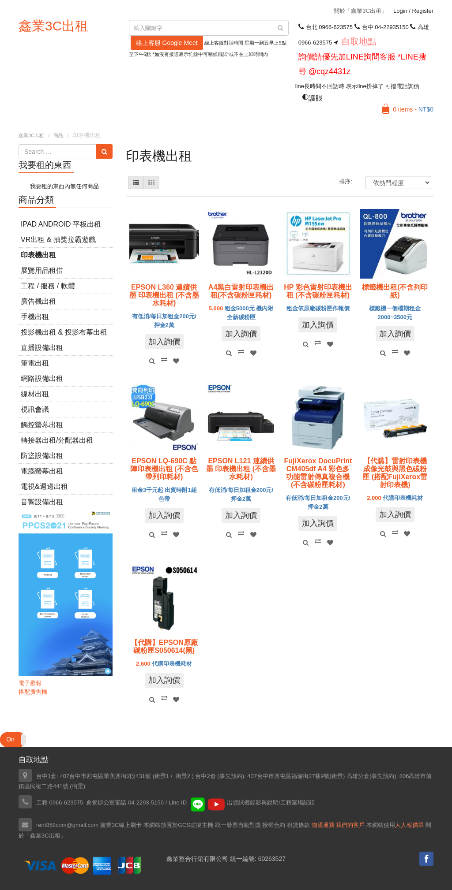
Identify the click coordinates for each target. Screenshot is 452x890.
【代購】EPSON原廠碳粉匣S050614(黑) (164, 646)
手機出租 (35, 316)
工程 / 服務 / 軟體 (48, 286)
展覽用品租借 (42, 270)
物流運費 (323, 825)
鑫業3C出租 (53, 26)
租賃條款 (298, 825)
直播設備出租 (42, 347)
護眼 (312, 98)
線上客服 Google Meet (167, 42)
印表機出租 (38, 255)
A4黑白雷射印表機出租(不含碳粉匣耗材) (241, 291)
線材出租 (35, 394)
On (10, 739)
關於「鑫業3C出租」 (360, 10)
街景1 (161, 776)
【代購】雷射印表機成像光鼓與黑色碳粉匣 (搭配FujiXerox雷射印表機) (394, 472)
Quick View (151, 361)
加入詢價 (164, 341)
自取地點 (359, 41)
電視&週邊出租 (44, 486)
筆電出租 (35, 363)
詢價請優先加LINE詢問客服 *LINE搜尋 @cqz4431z (362, 64)
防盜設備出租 (42, 455)
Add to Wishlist (176, 361)
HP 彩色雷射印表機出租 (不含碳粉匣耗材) (318, 291)
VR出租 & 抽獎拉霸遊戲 (58, 239)
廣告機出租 (38, 301)
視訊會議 (35, 409)
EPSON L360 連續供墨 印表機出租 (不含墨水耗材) (164, 295)
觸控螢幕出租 (42, 424)
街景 (337, 776)
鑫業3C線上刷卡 (121, 825)
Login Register (413, 10)
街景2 (183, 776)
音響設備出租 (42, 502)
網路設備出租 (42, 378)
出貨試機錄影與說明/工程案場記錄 (271, 802)
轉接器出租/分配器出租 (57, 440)
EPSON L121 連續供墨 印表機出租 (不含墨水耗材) (241, 468)
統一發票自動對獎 (238, 825)
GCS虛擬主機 (195, 825)
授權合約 (273, 825)
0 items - (413, 109)
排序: (345, 181)
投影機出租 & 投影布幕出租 (64, 332)
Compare (164, 359)
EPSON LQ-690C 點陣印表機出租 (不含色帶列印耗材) (164, 468)
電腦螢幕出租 (42, 471)
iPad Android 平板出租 (61, 224)
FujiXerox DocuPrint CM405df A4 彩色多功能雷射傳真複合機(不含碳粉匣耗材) (318, 472)
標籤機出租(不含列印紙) (395, 291)
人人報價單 (409, 825)
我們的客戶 (350, 825)
